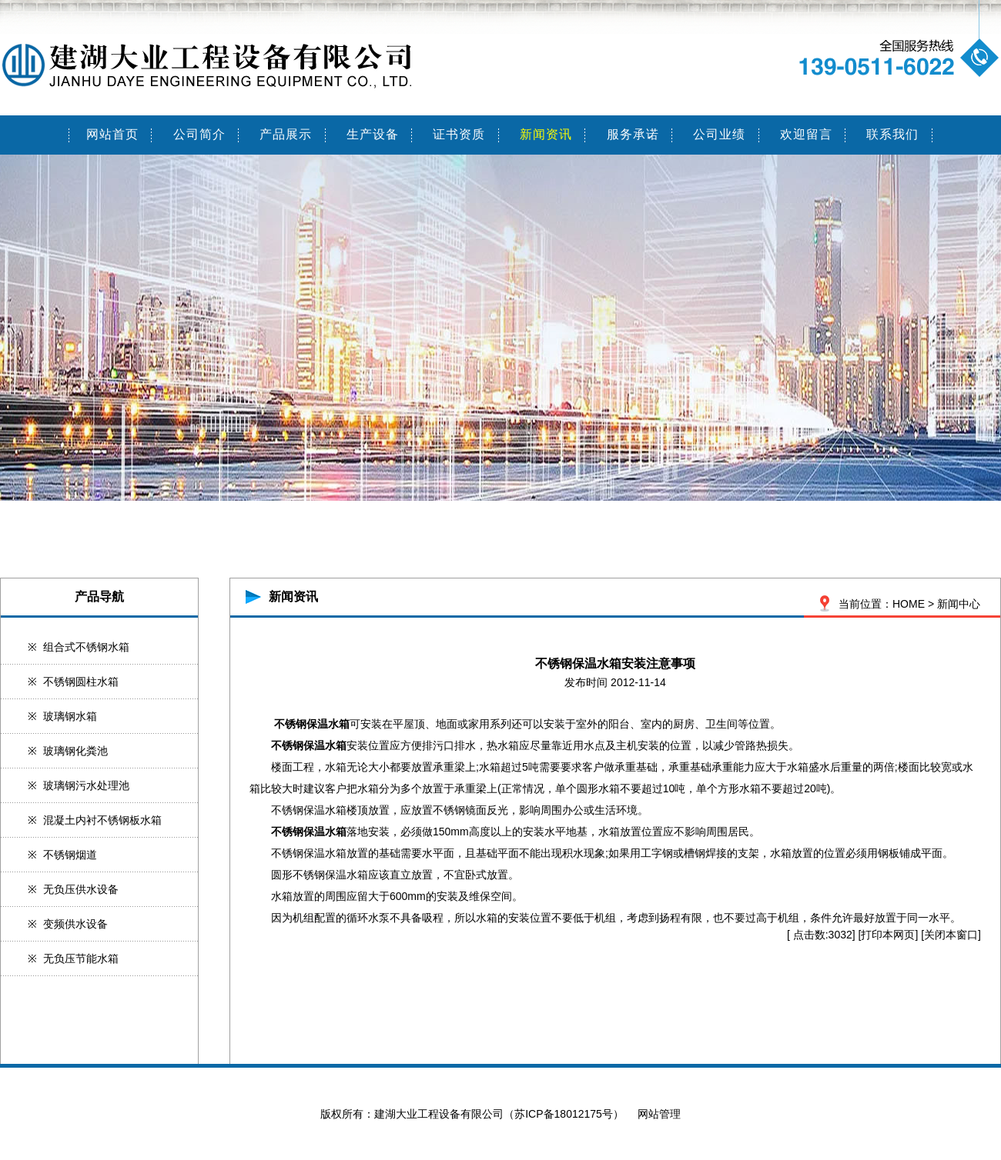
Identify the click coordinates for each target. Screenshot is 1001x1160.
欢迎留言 (806, 134)
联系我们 (892, 134)
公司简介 (199, 134)
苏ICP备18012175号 (563, 1114)
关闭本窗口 (951, 934)
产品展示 (285, 134)
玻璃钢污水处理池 (86, 785)
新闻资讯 (546, 134)
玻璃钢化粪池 (75, 751)
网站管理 (659, 1114)
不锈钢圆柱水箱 (81, 681)
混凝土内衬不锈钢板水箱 (102, 820)
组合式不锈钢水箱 (86, 647)
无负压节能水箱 (81, 958)
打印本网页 (888, 934)
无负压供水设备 (81, 889)
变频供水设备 (75, 924)
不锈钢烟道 (70, 854)
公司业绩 (719, 134)
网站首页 (112, 134)
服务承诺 (633, 134)
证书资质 (459, 134)
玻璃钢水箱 (70, 716)
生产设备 (372, 134)
